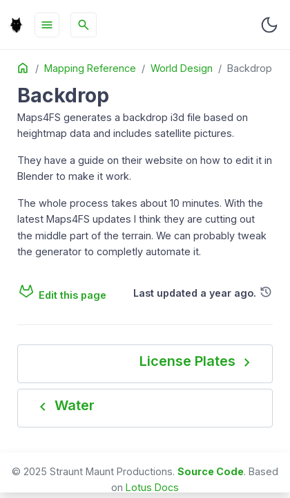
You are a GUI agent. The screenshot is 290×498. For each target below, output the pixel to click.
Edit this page (61, 295)
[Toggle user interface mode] (269, 24)
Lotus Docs (152, 487)
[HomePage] (15, 25)
